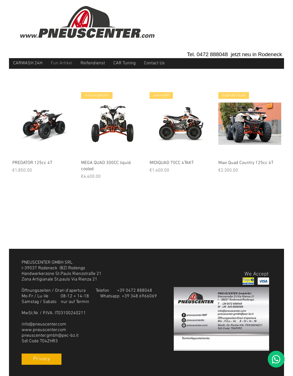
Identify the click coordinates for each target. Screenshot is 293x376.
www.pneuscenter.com (44, 330)
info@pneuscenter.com (44, 324)
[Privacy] (41, 359)
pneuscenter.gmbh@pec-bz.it (50, 335)
